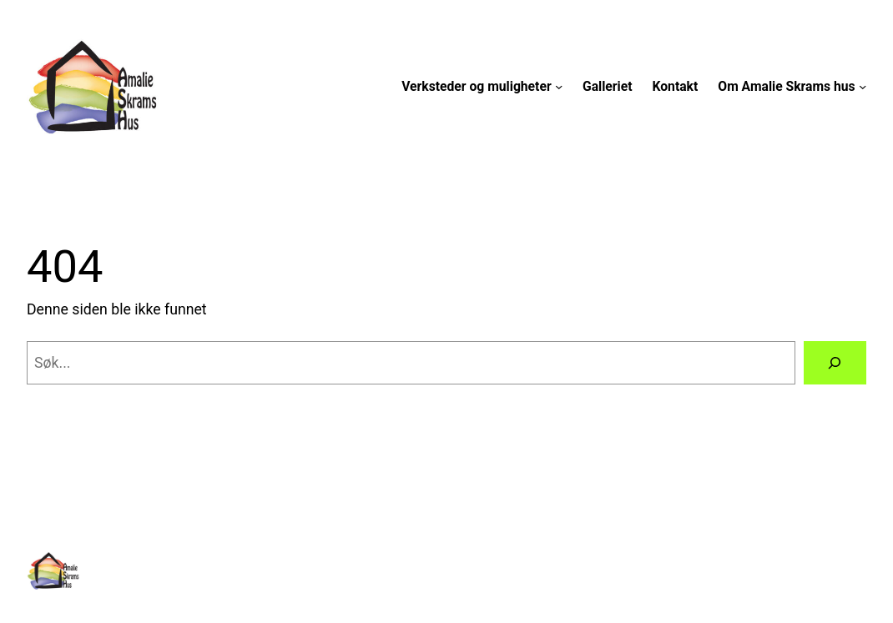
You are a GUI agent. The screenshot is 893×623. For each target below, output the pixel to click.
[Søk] (835, 362)
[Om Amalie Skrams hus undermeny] (862, 86)
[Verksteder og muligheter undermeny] (559, 86)
